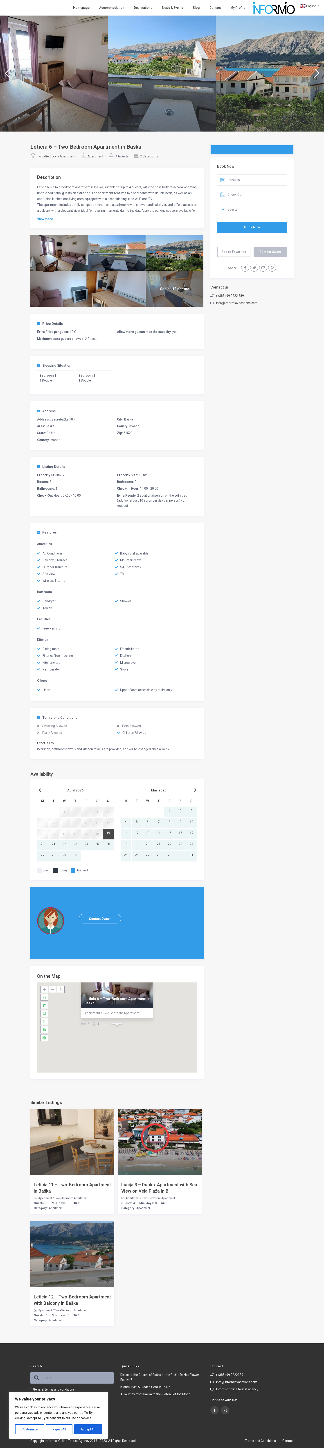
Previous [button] (7, 75)
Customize (30, 1429)
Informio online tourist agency (237, 1389)
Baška (128, 419)
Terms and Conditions (57, 718)
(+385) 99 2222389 (229, 1375)
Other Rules (45, 743)
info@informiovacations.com (237, 303)
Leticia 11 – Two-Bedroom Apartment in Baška (72, 1188)
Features (47, 532)
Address (46, 411)
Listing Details (51, 467)
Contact (215, 7)
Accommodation (111, 7)
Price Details (50, 324)
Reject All (59, 1429)
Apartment (95, 156)
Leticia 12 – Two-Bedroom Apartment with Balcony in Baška (72, 1300)
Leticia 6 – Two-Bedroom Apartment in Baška (117, 1000)
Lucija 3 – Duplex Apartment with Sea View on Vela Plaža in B (159, 1188)
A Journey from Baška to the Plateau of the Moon (155, 1394)
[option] (54, 74)
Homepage (81, 7)
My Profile (237, 7)
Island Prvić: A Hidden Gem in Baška (145, 1387)
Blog (196, 7)
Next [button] (317, 75)
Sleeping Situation (54, 366)
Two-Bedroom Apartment (56, 156)
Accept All (88, 1429)
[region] (58, 1415)
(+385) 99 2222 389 (230, 296)
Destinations (143, 7)
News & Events (172, 7)
